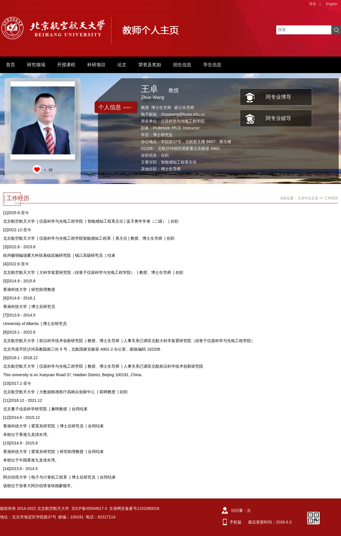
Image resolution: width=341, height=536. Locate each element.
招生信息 (182, 64)
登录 (312, 4)
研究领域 (36, 64)
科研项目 (96, 64)
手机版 (236, 522)
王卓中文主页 (308, 198)
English (331, 4)
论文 (121, 64)
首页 (10, 64)
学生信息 (212, 64)
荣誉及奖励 (149, 64)
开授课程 (66, 64)
